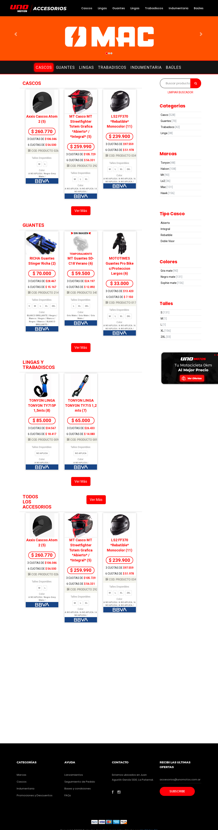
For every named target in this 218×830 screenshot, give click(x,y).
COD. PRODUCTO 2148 (44, 292)
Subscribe (177, 791)
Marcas (21, 775)
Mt (165, 174)
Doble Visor (168, 241)
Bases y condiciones (77, 788)
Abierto (165, 222)
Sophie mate (172, 282)
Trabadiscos (154, 8)
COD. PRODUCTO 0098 (44, 439)
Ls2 (165, 181)
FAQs (67, 795)
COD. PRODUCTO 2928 (83, 166)
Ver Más (80, 211)
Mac (167, 187)
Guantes (118, 8)
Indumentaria (178, 8)
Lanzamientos (73, 775)
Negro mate (171, 276)
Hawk (167, 193)
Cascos (86, 8)
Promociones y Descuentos (34, 795)
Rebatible (166, 235)
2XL (166, 336)
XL (166, 330)
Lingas (102, 8)
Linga (167, 133)
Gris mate (169, 270)
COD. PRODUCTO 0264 (44, 151)
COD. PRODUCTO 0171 (122, 302)
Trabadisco (170, 127)
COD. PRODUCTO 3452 (83, 292)
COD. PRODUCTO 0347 (122, 155)
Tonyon (168, 162)
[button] (16, 34)
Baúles (198, 8)
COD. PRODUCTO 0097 (83, 439)
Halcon (168, 168)
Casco (168, 114)
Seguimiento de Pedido (79, 782)
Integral (165, 229)
